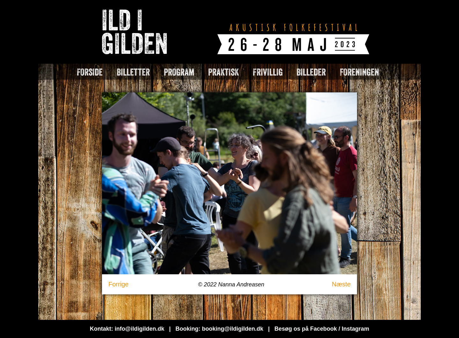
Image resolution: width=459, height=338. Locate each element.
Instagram (355, 329)
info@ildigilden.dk (139, 329)
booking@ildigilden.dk (232, 329)
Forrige (118, 284)
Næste (341, 284)
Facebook (323, 329)
